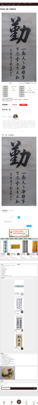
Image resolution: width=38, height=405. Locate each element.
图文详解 (27, 83)
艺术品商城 (6, 6)
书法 (6, 3)
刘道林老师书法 (3, 272)
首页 (3, 6)
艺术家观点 (35, 382)
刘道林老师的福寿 (3, 270)
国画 (2, 3)
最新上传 (30, 3)
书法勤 (10, 6)
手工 (9, 382)
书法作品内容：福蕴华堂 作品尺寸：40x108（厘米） (8, 265)
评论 (29, 226)
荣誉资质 (20, 238)
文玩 (11, 382)
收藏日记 (16, 238)
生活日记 (25, 238)
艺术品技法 (19, 382)
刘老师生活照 (3, 274)
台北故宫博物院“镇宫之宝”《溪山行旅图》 (7, 358)
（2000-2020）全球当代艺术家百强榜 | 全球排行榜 (7, 363)
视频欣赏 (30, 238)
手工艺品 (19, 3)
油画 (10, 3)
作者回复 (10, 210)
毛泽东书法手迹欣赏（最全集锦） (5, 362)
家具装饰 (27, 382)
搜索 (34, 388)
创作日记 (11, 238)
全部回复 (4, 210)
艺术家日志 (23, 382)
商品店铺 (7, 238)
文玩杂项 (24, 3)
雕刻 (14, 3)
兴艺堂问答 (31, 382)
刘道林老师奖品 (3, 271)
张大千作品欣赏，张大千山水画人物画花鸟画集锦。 (8, 359)
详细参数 (10, 83)
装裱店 (13, 382)
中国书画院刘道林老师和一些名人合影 (6, 275)
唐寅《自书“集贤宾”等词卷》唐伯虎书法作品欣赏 (7, 361)
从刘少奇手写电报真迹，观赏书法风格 (6, 360)
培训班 (16, 382)
